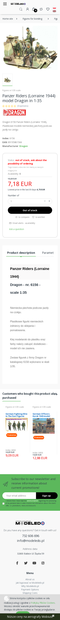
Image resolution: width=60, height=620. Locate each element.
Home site (7, 18)
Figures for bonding (32, 18)
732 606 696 (30, 536)
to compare (22, 217)
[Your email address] (19, 495)
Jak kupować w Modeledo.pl (30, 582)
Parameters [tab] (50, 253)
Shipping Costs (30, 592)
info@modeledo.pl (30, 540)
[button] (21, 8)
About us (30, 579)
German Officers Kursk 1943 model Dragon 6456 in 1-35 (42, 416)
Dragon (23, 146)
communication (32, 501)
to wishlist (38, 217)
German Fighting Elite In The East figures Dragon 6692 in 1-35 (16, 416)
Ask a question (16, 229)
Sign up (46, 495)
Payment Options (30, 589)
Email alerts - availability (22, 223)
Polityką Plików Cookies (43, 602)
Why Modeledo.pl (30, 586)
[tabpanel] (16, 431)
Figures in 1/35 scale (11, 90)
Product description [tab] (21, 253)
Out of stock (30, 210)
